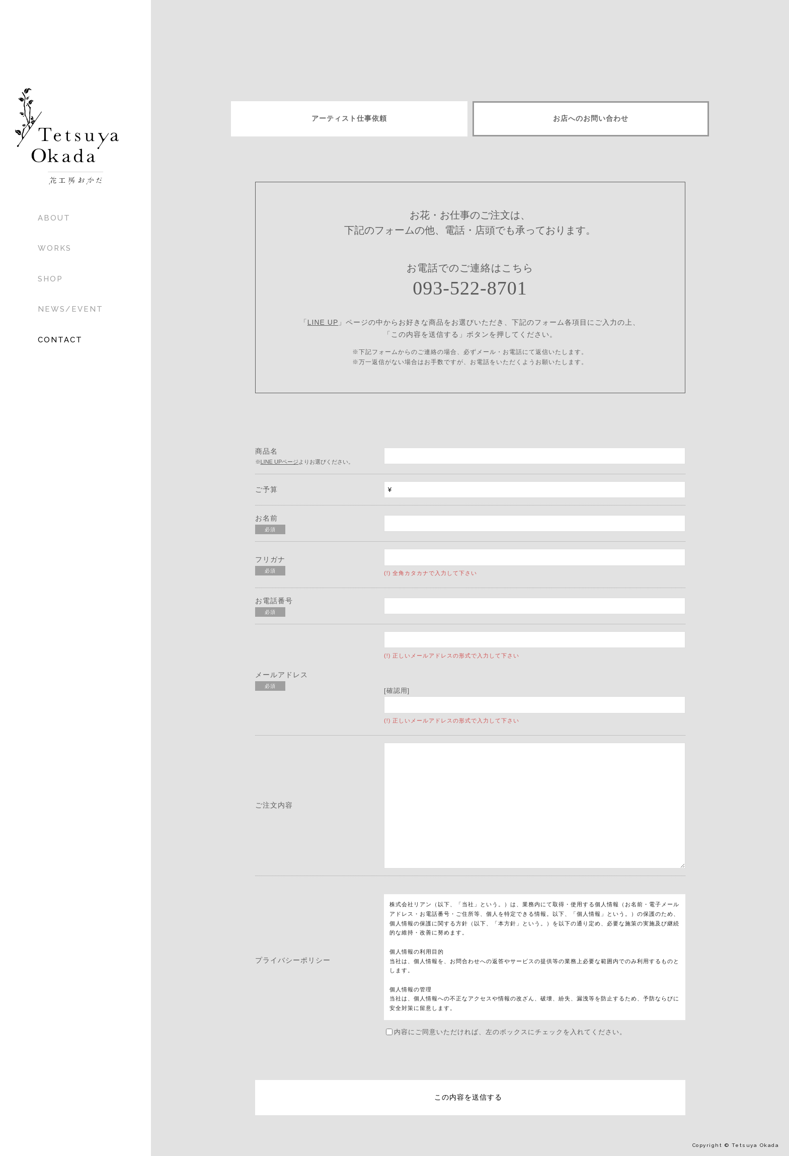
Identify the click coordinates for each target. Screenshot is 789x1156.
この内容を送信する (468, 1097)
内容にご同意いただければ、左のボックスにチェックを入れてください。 (506, 1032)
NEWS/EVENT (70, 309)
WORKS (54, 248)
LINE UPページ (280, 462)
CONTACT (60, 339)
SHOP (50, 278)
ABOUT (54, 218)
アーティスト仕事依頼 (349, 118)
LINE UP (322, 322)
